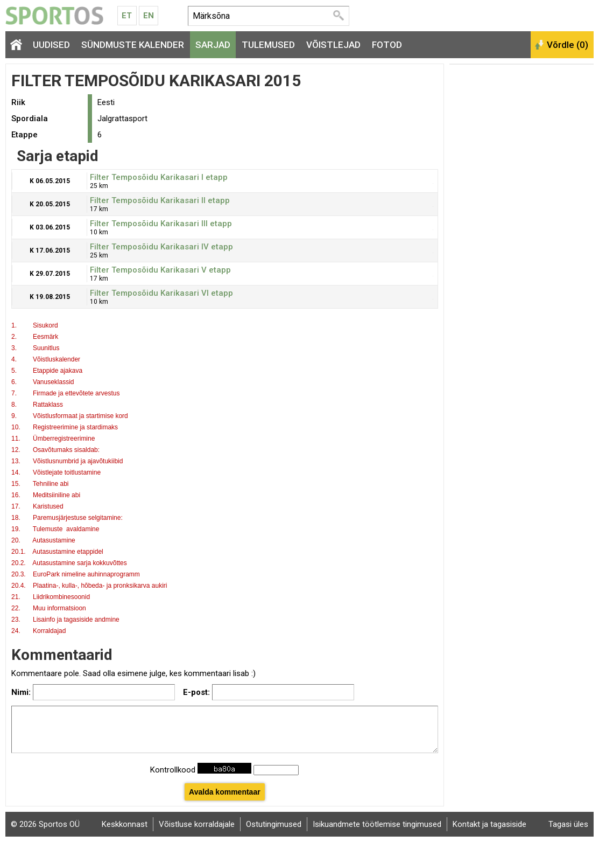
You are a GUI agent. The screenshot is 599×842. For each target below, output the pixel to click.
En (148, 15)
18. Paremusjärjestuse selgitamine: (67, 517)
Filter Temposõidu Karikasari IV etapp (161, 247)
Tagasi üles (568, 824)
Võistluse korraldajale (197, 824)
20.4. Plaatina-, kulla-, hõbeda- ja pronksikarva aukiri (89, 585)
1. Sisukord (34, 325)
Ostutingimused (273, 824)
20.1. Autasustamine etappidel (58, 551)
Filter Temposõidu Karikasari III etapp (161, 223)
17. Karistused (37, 506)
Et (127, 15)
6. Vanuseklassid (42, 382)
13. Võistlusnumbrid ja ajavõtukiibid (67, 461)
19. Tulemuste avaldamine (55, 529)
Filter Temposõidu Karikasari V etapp (160, 270)
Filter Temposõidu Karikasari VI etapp (161, 293)
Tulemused (268, 44)
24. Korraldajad (39, 631)
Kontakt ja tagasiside (489, 824)
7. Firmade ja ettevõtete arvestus (65, 393)
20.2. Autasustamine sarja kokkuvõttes (69, 563)
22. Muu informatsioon (48, 608)
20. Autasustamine (43, 540)
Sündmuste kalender (132, 44)
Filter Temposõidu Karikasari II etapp (160, 200)
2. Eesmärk (34, 336)
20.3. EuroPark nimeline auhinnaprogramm (75, 574)
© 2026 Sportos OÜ (45, 824)
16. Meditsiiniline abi (45, 495)
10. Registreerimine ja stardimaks (64, 427)
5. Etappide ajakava (46, 370)
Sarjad (212, 44)
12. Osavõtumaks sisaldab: (55, 450)
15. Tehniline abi (40, 484)
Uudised (51, 44)
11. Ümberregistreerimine (53, 438)
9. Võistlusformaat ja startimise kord (69, 416)
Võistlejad (333, 44)
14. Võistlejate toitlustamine (56, 472)
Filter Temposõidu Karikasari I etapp (159, 177)
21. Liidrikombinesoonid (50, 597)
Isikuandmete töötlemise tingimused (377, 824)
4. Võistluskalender (45, 359)
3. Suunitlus (35, 348)
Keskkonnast (124, 824)
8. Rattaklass (37, 404)
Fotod (387, 44)
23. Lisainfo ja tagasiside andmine (65, 619)
